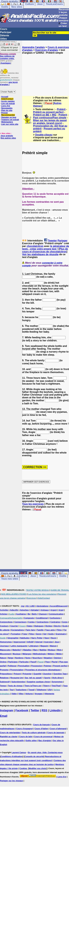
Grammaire (60, 634)
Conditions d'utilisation (12, 756)
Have (46, 638)
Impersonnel (19, 642)
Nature (3, 658)
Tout (12, 690)
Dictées (48, 626)
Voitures (29, 693)
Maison (53, 646)
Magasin (44, 646)
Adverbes (24, 610)
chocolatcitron (35, 246)
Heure (53, 638)
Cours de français (41, 724)
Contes (31, 622)
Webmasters (7, 122)
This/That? (56, 686)
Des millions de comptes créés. (8, 56)
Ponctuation (24, 666)
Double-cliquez (44, 134)
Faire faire (30, 630)
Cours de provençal (43, 736)
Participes (13, 662)
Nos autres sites (8, 138)
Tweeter (52, 240)
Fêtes (31, 634)
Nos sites (16, 7)
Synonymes (57, 682)
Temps (3, 686)
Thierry (46, 686)
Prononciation (16, 670)
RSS (44, 710)
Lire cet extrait (8, 103)
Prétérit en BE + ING (44, 115)
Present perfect (60, 666)
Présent (17, 674)
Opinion (57, 658)
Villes (21, 693)
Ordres (3, 662)
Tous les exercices (33, 504)
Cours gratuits (9, 573)
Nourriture (37, 658)
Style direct (57, 678)
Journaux (4, 646)
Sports (47, 678)
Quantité (37, 674)
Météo (59, 654)
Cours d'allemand (58, 728)
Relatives (4, 678)
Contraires (55, 622)
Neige (10, 658)
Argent (53, 610)
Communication (56, 614)
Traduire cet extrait (10, 119)
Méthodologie (39, 654)
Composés (29, 618)
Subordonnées (18, 682)
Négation (48, 658)
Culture (29, 4)
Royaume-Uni (16, 678)
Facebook (21, 710)
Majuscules (5, 650)
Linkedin (55, 710)
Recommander (8, 115)
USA (50, 690)
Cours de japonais (55, 732)
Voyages (39, 693)
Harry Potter (37, 638)
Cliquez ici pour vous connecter (9, 48)
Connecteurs (20, 622)
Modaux (51, 650)
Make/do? (16, 650)
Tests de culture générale (34, 732)
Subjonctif (5, 682)
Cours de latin (25, 736)
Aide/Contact (7, 99)
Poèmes (47, 666)
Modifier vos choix (37, 768)
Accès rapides (7, 101)
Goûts (51, 634)
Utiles (3, 38)
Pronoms (4, 670)
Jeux (39, 4)
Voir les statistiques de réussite (40, 254)
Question (47, 674)
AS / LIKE (30, 606)
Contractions (42, 622)
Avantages (6, 63)
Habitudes (25, 638)
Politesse (12, 666)
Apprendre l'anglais (33, 47)
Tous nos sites (9, 578)
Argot (61, 610)
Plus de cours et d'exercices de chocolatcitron (45, 250)
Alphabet (34, 610)
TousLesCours (54, 4)
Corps (65, 622)
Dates (29, 626)
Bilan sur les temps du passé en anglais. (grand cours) (50, 121)
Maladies (27, 650)
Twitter (34, 710)
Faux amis (50, 630)
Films (59, 630)
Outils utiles (31, 740)
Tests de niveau (15, 686)
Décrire (57, 626)
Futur (24, 634)
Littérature (34, 646)
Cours (3, 29)
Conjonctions (6, 622)
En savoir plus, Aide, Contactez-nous (45, 752)
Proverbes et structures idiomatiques (42, 670)
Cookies (23, 768)
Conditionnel (42, 618)
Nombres (19, 658)
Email (3, 715)
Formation (16, 634)
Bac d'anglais (44, 740)
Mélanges (26, 654)
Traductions (21, 690)
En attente (5, 630)
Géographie (12, 638)
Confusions (55, 618)
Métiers (51, 654)
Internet (38, 642)
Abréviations (42, 606)
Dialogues (39, 626)
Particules (24, 662)
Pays (47, 662)
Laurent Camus (19, 752)
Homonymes (6, 642)
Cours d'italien (41, 728)
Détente (4, 35)
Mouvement (5, 654)
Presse (4, 113)
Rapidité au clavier (9, 736)
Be (29, 614)
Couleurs (4, 626)
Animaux (45, 610)
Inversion (48, 642)
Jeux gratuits (7, 136)
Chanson (43, 614)
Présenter (27, 674)
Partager (62, 240)
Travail (31, 690)
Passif (33, 662)
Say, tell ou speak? (33, 678)
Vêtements (49, 693)
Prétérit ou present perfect (48, 112)
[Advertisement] (45, 72)
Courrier (14, 626)
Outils (4, 7)
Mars (35, 650)
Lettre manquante (19, 646)
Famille (40, 630)
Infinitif (30, 642)
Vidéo (14, 693)
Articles (3, 614)
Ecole (65, 626)
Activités (4, 610)
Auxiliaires (21, 614)
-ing (22, 606)
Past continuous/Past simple (49, 117)
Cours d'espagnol (24, 728)
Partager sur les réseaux (11, 781)
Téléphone (41, 690)
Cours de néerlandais (10, 732)
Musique (17, 654)
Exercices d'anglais (46, 50)
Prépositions (6, 674)
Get (44, 634)
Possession (36, 666)
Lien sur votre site (9, 124)
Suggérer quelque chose (38, 682)
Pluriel (54, 662)
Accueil (4, 96)
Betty (34, 614)
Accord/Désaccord (58, 606)
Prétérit (61, 109)
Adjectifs (14, 610)
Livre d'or (5, 106)
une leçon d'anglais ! (9, 83)
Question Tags (60, 674)
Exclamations (17, 630)
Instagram (6, 710)
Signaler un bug (8, 117)
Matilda (42, 650)
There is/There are (32, 686)
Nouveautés (6, 108)
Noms (28, 658)
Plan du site (6, 110)
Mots (59, 650)
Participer (5, 32)
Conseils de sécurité (34, 756)
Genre (39, 634)
